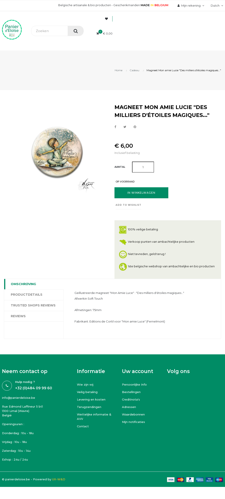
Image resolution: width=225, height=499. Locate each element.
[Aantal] (143, 167)
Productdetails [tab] (26, 295)
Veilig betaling (87, 392)
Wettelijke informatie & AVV (94, 417)
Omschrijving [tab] (23, 284)
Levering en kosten (91, 399)
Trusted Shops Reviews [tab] (33, 305)
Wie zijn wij (85, 384)
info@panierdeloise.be (18, 397)
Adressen (129, 407)
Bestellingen (131, 392)
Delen (115, 127)
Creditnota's (131, 399)
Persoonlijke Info (134, 384)
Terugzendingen (89, 407)
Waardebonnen (133, 414)
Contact (83, 426)
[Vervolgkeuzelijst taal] (216, 5)
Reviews (18, 316)
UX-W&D (58, 479)
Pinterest (135, 127)
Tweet (124, 127)
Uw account (137, 371)
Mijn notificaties (133, 422)
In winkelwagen (141, 192)
